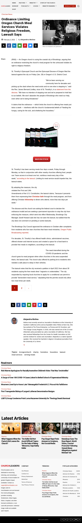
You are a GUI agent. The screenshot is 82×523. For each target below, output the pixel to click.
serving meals (29, 355)
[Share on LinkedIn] (14, 45)
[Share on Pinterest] (25, 45)
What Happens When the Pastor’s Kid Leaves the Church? (10, 441)
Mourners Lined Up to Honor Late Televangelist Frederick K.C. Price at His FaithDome (34, 384)
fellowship (29, 200)
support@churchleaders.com (9, 485)
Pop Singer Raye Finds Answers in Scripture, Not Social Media (50, 441)
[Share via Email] (20, 45)
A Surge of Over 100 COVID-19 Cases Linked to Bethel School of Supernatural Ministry (34, 377)
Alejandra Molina (28, 40)
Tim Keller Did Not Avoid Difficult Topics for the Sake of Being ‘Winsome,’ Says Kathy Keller (30, 443)
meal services (17, 355)
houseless (54, 352)
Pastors (4, 436)
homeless (44, 352)
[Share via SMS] (30, 45)
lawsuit (62, 352)
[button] (78, 6)
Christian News (7, 14)
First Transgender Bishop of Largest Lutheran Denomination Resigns (27, 391)
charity (36, 352)
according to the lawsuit (26, 178)
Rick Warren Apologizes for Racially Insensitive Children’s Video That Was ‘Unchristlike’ (34, 371)
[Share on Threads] (36, 45)
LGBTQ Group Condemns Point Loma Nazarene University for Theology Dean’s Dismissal (35, 398)
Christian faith (38, 196)
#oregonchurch (25, 352)
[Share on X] (3, 45)
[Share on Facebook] (9, 45)
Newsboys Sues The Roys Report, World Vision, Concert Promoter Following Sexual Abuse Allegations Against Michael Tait (69, 446)
